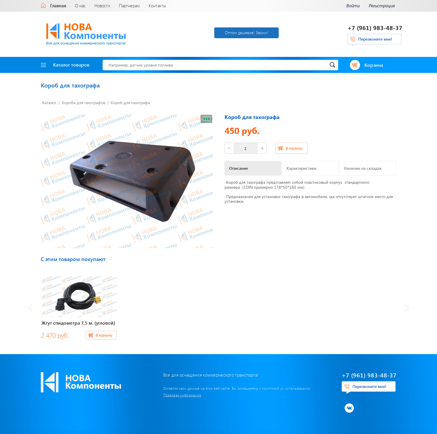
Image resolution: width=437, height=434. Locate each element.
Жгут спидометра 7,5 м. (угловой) (78, 323)
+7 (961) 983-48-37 (375, 27)
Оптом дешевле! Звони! (246, 32)
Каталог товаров (65, 65)
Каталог (49, 102)
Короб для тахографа (130, 102)
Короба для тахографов (83, 102)
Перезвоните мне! (375, 39)
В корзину (294, 148)
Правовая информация (182, 395)
